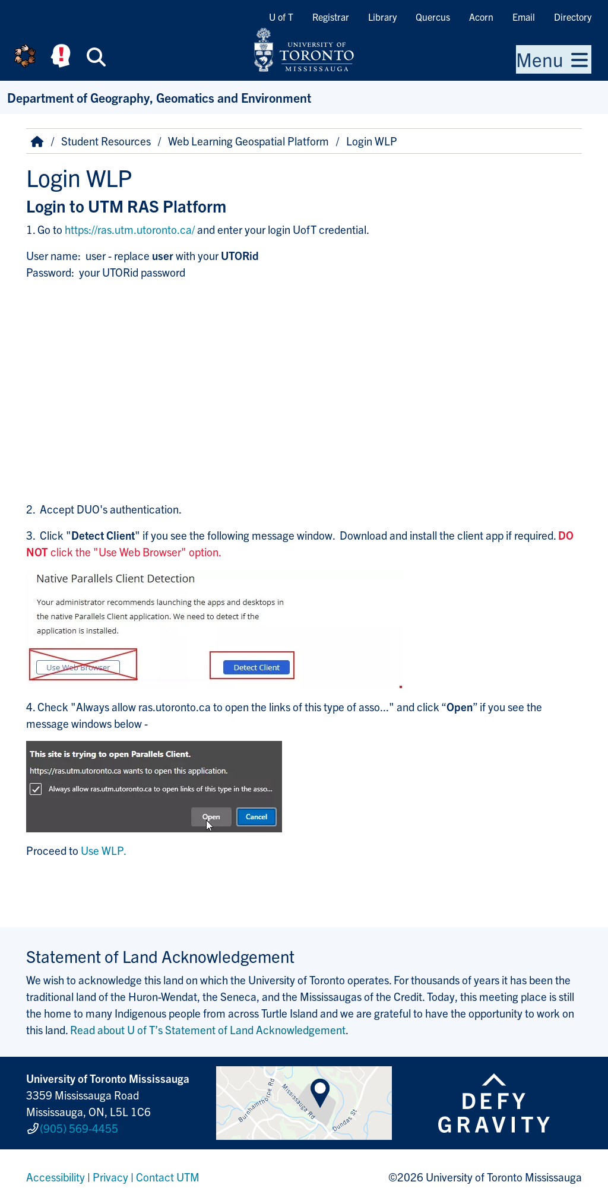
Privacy (110, 1177)
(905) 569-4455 (79, 1128)
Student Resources (106, 141)
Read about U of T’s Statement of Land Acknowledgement (208, 1029)
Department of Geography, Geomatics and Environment (159, 97)
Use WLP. (103, 850)
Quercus (433, 17)
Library (382, 17)
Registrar (330, 17)
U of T (281, 17)
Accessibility (55, 1177)
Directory (572, 17)
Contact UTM (168, 1177)
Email (523, 17)
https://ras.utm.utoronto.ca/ (130, 229)
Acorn (481, 17)
